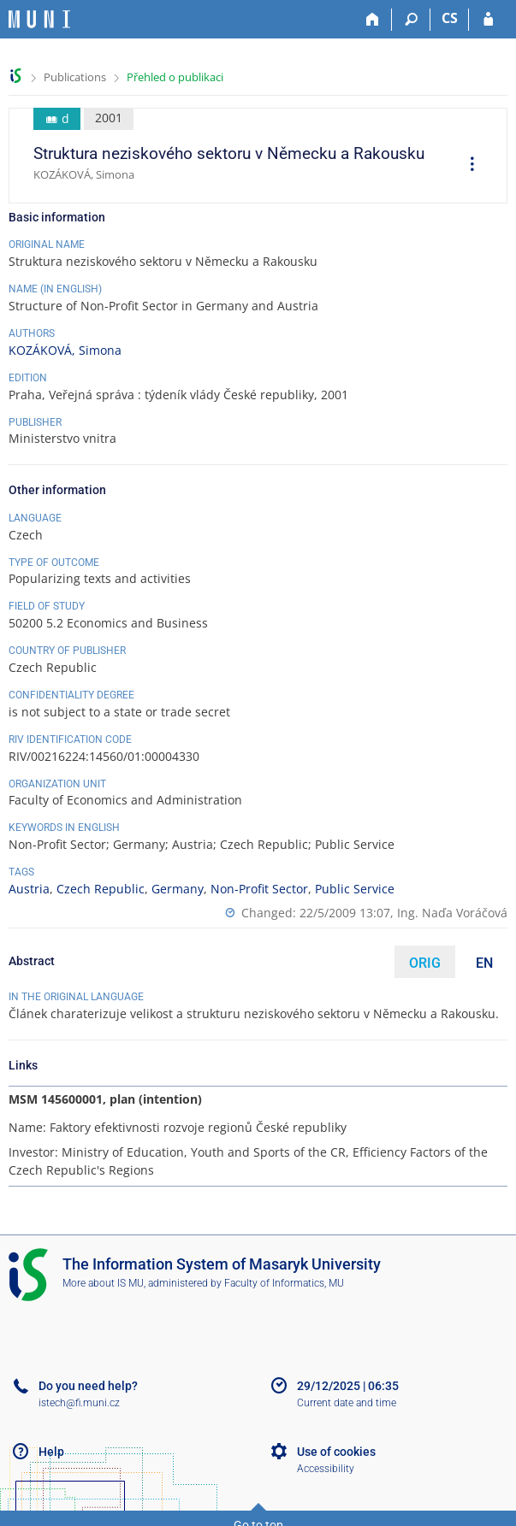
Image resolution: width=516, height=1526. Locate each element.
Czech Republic (100, 889)
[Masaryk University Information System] (39, 19)
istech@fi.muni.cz (79, 1403)
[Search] (411, 20)
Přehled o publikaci (175, 77)
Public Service (354, 889)
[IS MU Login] (488, 20)
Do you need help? (88, 1386)
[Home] (372, 20)
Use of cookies (336, 1451)
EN (484, 963)
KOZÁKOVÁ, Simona (65, 350)
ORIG (425, 963)
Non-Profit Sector (259, 889)
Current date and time (346, 1403)
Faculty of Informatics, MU (284, 1283)
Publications (75, 77)
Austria (29, 889)
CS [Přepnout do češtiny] (450, 18)
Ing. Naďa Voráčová (452, 912)
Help (51, 1451)
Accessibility (325, 1469)
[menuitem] (466, 166)
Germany (177, 889)
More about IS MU (103, 1283)
